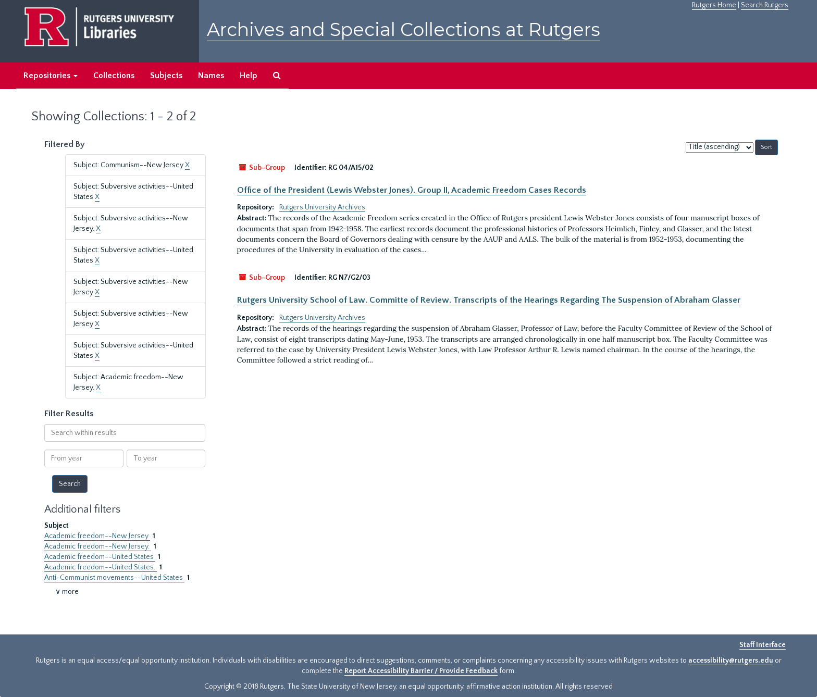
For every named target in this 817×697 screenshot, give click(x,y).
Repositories (50, 75)
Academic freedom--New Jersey (97, 536)
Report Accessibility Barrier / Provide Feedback (421, 671)
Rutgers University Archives (322, 207)
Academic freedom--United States (99, 557)
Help (248, 75)
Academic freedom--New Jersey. (97, 546)
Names (211, 75)
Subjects (166, 75)
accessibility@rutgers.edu (730, 660)
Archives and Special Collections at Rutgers (403, 29)
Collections (113, 75)
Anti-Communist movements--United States (114, 578)
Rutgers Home (714, 5)
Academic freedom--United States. (100, 567)
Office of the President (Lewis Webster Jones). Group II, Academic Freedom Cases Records (411, 190)
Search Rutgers (764, 5)
